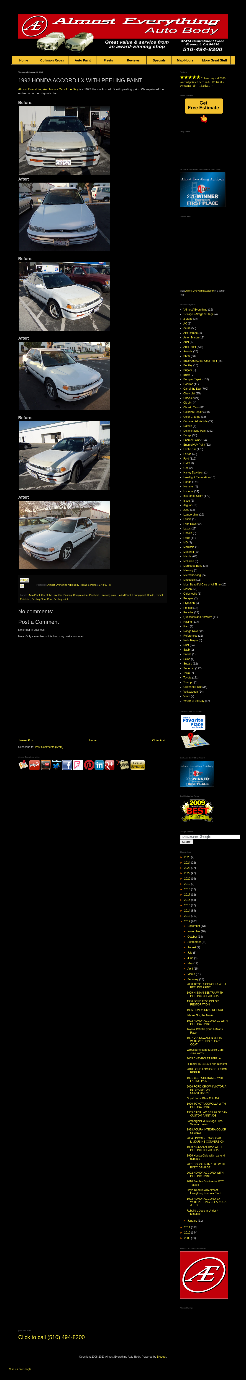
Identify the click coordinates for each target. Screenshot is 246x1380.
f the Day (72, 89)
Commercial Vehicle (195, 421)
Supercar (189, 668)
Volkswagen (190, 691)
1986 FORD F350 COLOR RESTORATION (203, 1003)
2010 (187, 1232)
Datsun (187, 426)
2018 (187, 889)
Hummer (188, 486)
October (192, 936)
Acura (186, 328)
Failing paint (139, 595)
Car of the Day (49, 595)
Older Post (158, 740)
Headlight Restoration (196, 477)
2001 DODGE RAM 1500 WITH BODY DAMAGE (206, 1166)
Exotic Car (189, 449)
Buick (186, 374)
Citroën (187, 402)
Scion (186, 659)
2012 (187, 921)
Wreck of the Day (193, 700)
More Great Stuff (214, 60)
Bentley (187, 365)
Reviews (133, 60)
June (190, 958)
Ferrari (187, 454)
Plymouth (189, 603)
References (190, 635)
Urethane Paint (192, 687)
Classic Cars (191, 407)
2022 (187, 873)
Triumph (188, 682)
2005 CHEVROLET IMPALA (204, 1058)
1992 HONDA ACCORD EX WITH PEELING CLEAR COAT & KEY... (207, 1202)
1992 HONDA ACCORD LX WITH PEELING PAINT (207, 1022)
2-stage (187, 318)
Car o (62, 89)
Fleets (108, 60)
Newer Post (26, 740)
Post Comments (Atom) (49, 747)
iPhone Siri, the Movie (200, 1015)
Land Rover (190, 524)
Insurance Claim (193, 495)
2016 (187, 899)
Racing (187, 621)
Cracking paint (108, 595)
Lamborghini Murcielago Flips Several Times (205, 1122)
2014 (187, 910)
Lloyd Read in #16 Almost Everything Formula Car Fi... (205, 1192)
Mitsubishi (189, 579)
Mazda (187, 556)
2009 (187, 1238)
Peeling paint (61, 599)
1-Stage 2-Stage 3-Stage (198, 314)
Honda (150, 595)
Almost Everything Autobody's (38, 89)
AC (185, 323)
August (192, 947)
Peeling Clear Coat (42, 599)
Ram (186, 626)
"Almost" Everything (195, 309)
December (194, 926)
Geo (186, 468)
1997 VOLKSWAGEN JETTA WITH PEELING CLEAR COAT (204, 1041)
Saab (186, 649)
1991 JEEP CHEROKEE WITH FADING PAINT (205, 1079)
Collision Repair (52, 60)
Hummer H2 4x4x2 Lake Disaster (207, 1064)
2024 (187, 862)
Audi (186, 342)
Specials (159, 60)
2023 (187, 867)
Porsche (188, 612)
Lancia (187, 519)
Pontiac (187, 607)
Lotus (186, 538)
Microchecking (192, 575)
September (194, 942)
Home (24, 60)
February (193, 979)
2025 (187, 857)
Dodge (187, 435)
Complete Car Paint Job (86, 595)
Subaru (187, 663)
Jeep (186, 509)
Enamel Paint (191, 440)
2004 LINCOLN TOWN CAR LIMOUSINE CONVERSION (205, 1140)
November (194, 931)
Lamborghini (190, 514)
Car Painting (65, 595)
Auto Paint (82, 60)
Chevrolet (189, 393)
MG (185, 542)
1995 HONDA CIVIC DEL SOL (205, 1010)
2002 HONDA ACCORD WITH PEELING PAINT (205, 1174)
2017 (187, 894)
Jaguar (187, 505)
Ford (186, 458)
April (190, 968)
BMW (186, 356)
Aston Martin (191, 337)
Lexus (187, 528)
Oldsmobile (190, 593)
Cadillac (188, 384)
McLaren (188, 561)
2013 (187, 915)
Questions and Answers (197, 617)
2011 (187, 1227)
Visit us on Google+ (21, 1369)
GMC (186, 463)
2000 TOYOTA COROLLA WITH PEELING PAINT (206, 986)
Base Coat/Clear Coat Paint (200, 360)
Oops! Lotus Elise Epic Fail (203, 1098)
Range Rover (191, 631)
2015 (187, 905)
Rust (186, 645)
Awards (187, 351)
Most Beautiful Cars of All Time (201, 584)
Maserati (188, 551)
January (192, 1220)
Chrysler (188, 398)
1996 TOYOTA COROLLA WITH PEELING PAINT (206, 1105)
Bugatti (187, 370)
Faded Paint (124, 595)
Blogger (161, 1356)
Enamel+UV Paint (194, 444)
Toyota (187, 677)
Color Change (191, 416)
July (190, 952)
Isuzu (186, 500)
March (191, 974)
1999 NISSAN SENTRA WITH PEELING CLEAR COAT (205, 994)
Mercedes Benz (192, 565)
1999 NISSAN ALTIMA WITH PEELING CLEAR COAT (204, 1148)
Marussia (189, 547)
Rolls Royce (190, 640)
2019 (187, 883)
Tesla (186, 673)
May (190, 963)
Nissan (187, 589)
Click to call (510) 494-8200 (51, 1337)
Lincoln (187, 533)
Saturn (187, 654)
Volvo (186, 696)
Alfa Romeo (190, 333)
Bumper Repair (192, 379)
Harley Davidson (193, 472)
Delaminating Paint (194, 430)
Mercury (188, 570)
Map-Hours (185, 60)
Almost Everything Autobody (199, 291)
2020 (187, 878)
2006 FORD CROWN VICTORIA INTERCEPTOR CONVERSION (206, 1090)
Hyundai (188, 491)
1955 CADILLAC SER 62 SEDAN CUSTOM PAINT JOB (207, 1114)
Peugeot (188, 598)
